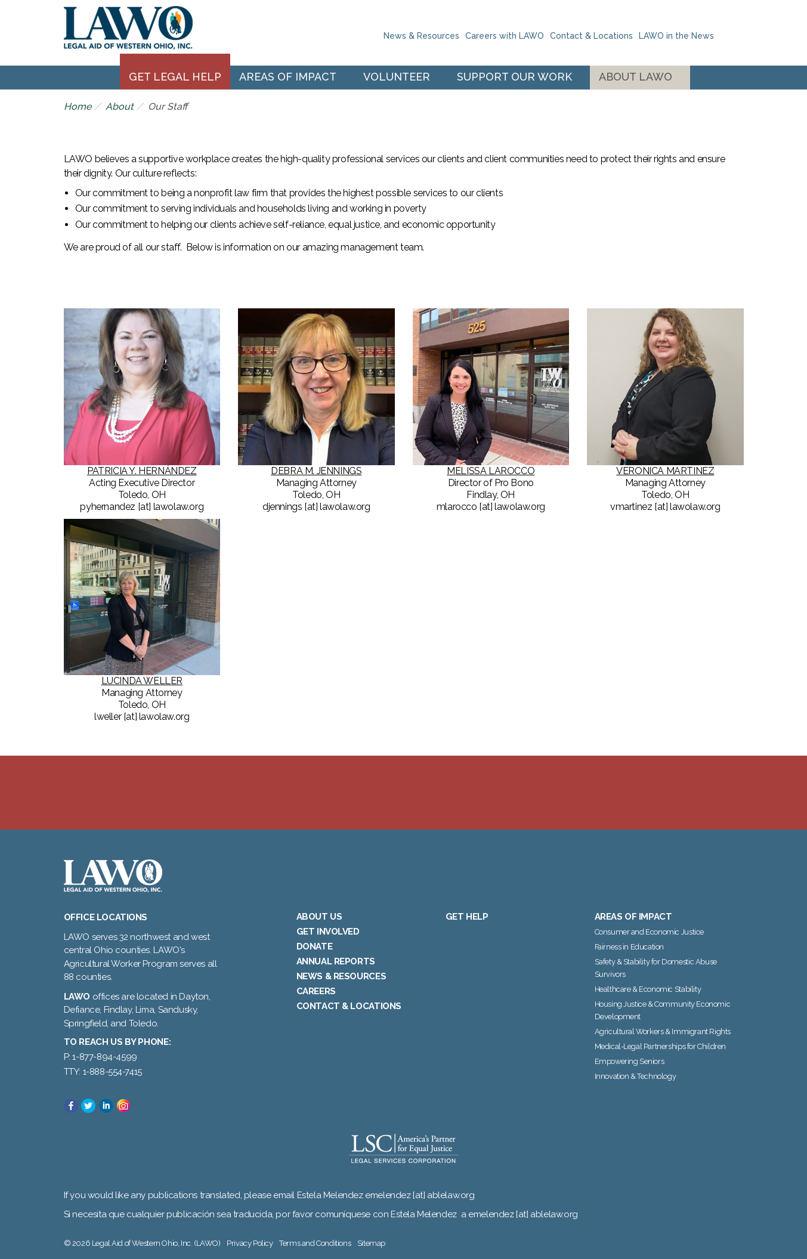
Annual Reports (335, 961)
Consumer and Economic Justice (649, 931)
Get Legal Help (175, 76)
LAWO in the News (676, 36)
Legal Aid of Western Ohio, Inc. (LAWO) (128, 33)
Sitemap (371, 1243)
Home (77, 106)
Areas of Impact (287, 76)
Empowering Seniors (629, 1061)
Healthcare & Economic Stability (648, 989)
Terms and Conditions (315, 1243)
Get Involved (328, 931)
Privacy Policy (250, 1243)
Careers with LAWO (504, 36)
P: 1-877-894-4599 (100, 1056)
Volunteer (396, 76)
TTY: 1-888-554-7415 (103, 1071)
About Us (319, 916)
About (120, 106)
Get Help (467, 916)
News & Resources (421, 36)
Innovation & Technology (635, 1076)
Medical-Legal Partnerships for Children (660, 1046)
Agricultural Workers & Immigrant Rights (663, 1031)
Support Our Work (514, 76)
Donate (314, 946)
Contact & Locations (591, 36)
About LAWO (635, 76)
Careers (316, 991)
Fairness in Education (629, 946)
